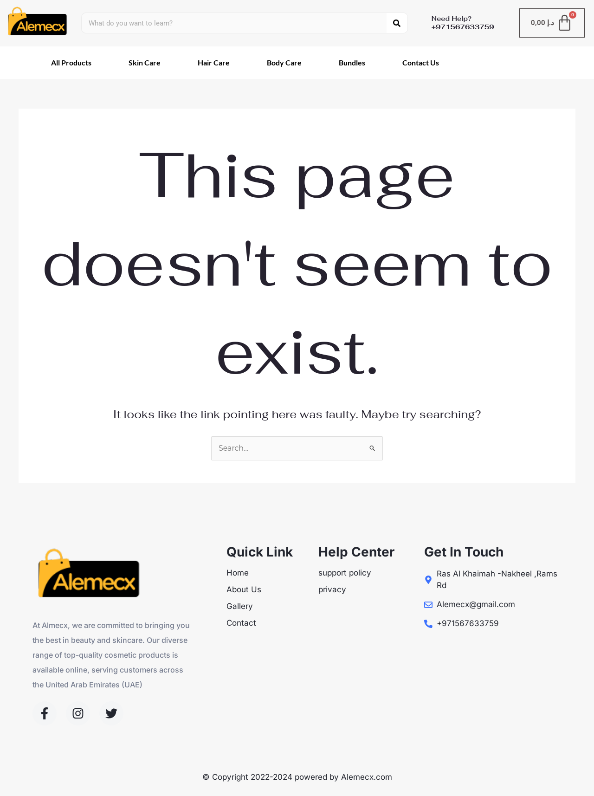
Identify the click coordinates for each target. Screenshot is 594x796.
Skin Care (145, 62)
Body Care (284, 62)
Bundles (352, 62)
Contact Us (420, 62)
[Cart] (552, 23)
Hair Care (214, 62)
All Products (71, 62)
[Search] (397, 23)
